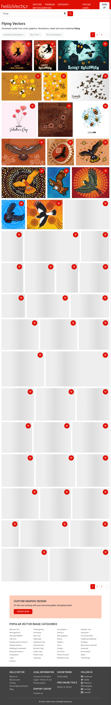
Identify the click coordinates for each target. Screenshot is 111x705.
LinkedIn (86, 692)
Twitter (85, 680)
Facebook (86, 676)
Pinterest (86, 683)
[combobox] (14, 34)
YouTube (86, 689)
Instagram (86, 686)
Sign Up (104, 6)
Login (85, 8)
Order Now (23, 611)
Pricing (86, 4)
